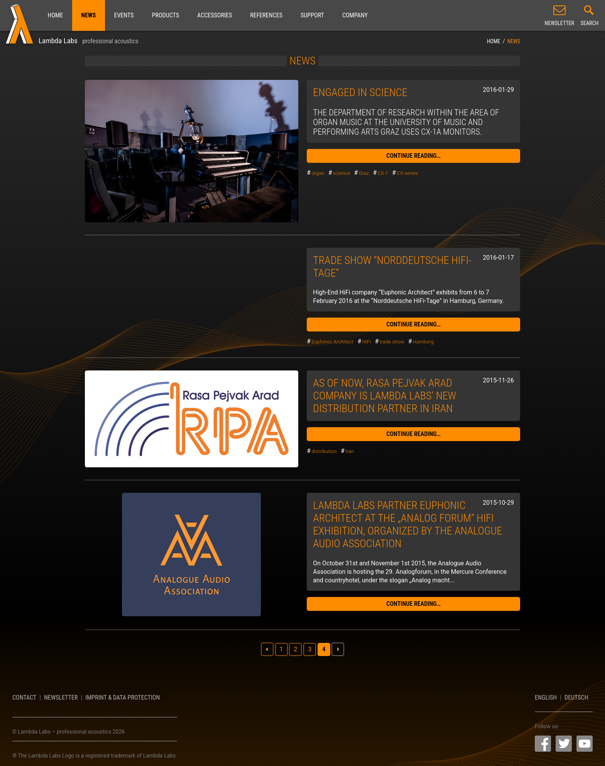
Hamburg (423, 342)
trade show (392, 342)
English (546, 697)
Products (165, 15)
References (266, 15)
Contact (24, 697)
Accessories (214, 15)
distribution (324, 451)
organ (317, 173)
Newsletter (61, 697)
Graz (364, 173)
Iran (349, 451)
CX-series (407, 173)
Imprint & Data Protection (122, 697)
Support (312, 15)
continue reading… (413, 155)
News (88, 15)
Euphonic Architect (332, 342)
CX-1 (383, 173)
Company (355, 15)
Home (55, 15)
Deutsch (576, 697)
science (341, 173)
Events (124, 15)
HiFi (366, 342)
